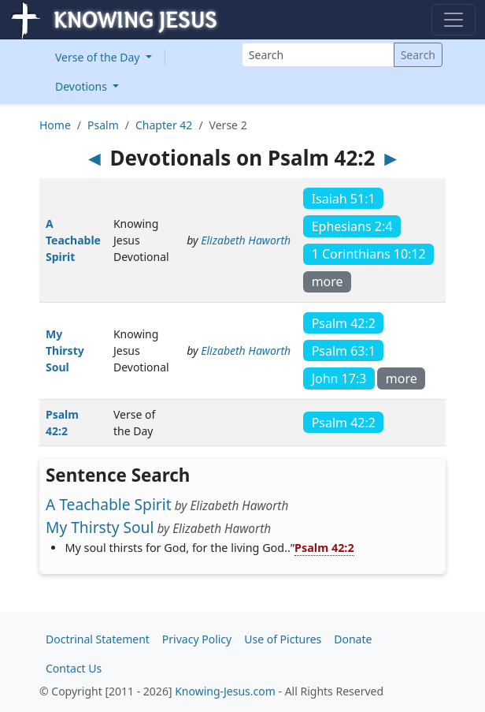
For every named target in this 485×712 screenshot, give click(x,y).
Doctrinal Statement (98, 639)
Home (55, 124)
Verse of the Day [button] (99, 57)
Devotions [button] (82, 86)
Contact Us (74, 668)
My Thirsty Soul (65, 350)
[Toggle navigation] (453, 19)
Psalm (103, 124)
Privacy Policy (196, 639)
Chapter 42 (163, 124)
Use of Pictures (282, 639)
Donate (353, 639)
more (327, 281)
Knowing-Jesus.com (225, 691)
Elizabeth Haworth (246, 240)
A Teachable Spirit (73, 240)
